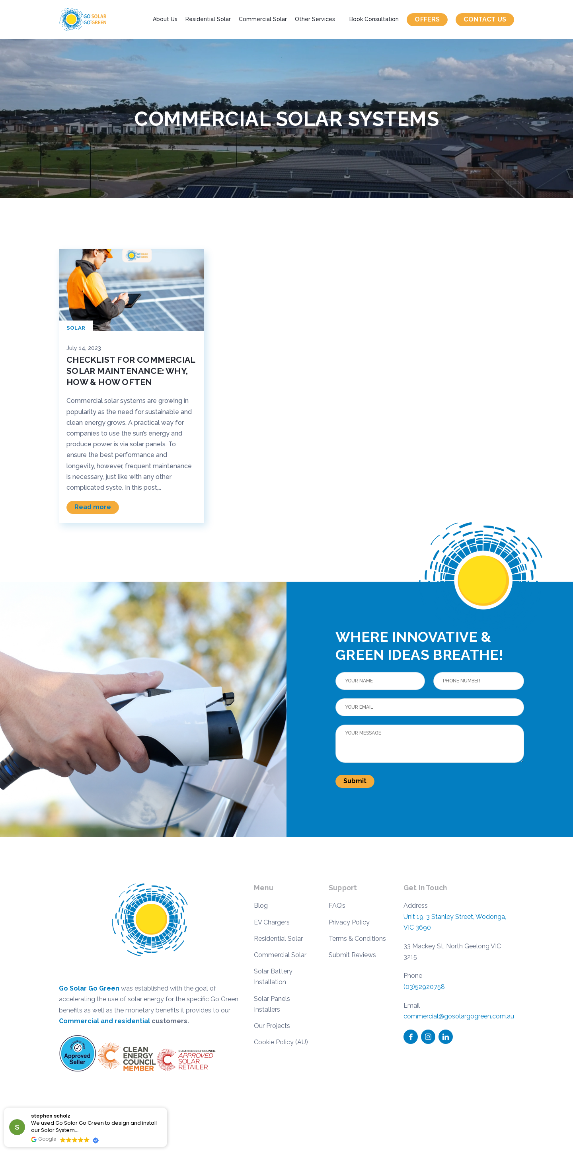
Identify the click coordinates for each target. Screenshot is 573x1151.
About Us (165, 19)
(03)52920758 (424, 987)
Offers (427, 19)
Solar (75, 328)
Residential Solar (208, 19)
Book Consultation (374, 19)
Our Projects (272, 1026)
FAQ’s (337, 905)
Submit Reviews (352, 955)
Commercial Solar (263, 19)
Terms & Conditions (357, 938)
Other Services (315, 19)
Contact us (485, 19)
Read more (92, 507)
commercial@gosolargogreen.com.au (458, 1016)
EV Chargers (272, 922)
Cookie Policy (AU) (281, 1042)
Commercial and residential (104, 1021)
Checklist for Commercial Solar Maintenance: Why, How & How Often (130, 371)
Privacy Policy (349, 922)
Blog (261, 905)
